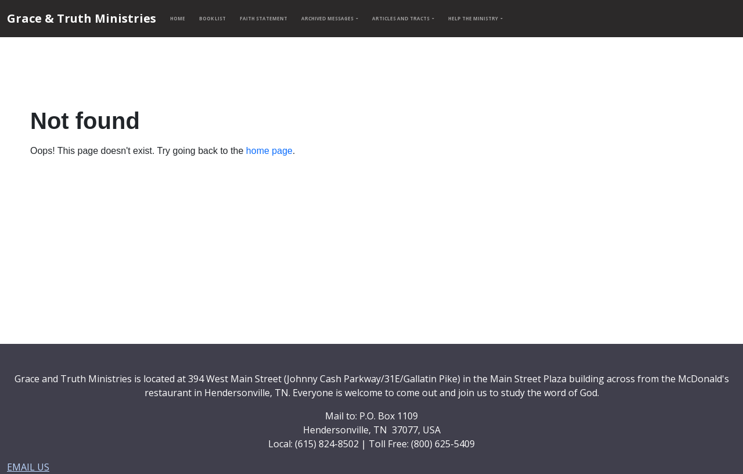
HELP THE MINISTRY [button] (473, 18)
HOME (177, 18)
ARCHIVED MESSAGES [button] (328, 18)
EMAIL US (28, 467)
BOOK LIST (212, 18)
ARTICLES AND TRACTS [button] (401, 18)
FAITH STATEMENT (263, 18)
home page (269, 151)
